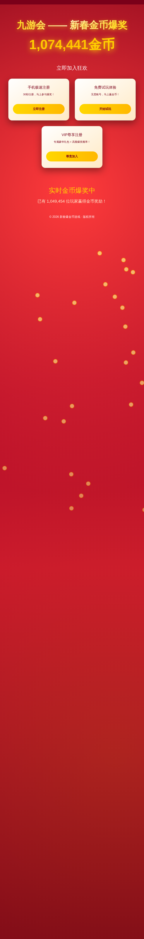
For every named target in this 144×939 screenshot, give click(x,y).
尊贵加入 (72, 156)
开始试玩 (102, 109)
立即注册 (41, 109)
